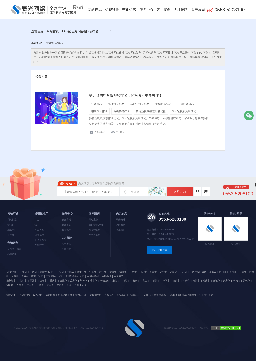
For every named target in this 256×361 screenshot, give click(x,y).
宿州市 (176, 280)
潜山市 (50, 285)
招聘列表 (66, 249)
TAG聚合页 (69, 31)
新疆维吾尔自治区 (74, 276)
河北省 (23, 272)
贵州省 (232, 272)
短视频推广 (112, 19)
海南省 (212, 272)
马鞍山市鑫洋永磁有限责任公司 (185, 294)
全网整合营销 (14, 249)
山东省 (143, 272)
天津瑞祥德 (160, 294)
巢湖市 (226, 280)
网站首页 (78, 9)
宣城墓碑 (121, 294)
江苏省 (92, 272)
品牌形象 (12, 254)
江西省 (133, 272)
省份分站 (11, 272)
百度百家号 (40, 239)
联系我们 (120, 229)
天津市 (33, 280)
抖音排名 (96, 103)
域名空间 (12, 229)
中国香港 (106, 276)
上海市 (43, 280)
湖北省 (163, 272)
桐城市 (236, 280)
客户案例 (163, 10)
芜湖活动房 (95, 294)
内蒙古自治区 (47, 272)
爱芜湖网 (37, 294)
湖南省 (173, 272)
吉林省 (70, 272)
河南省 (153, 272)
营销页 (10, 224)
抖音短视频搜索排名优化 (151, 111)
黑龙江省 (81, 272)
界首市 (19, 285)
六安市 (186, 280)
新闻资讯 (120, 224)
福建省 (122, 272)
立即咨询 (179, 191)
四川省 (222, 272)
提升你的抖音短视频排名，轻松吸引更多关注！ (125, 95)
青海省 (24, 276)
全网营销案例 (96, 224)
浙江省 (102, 272)
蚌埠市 (83, 280)
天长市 (246, 280)
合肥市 (63, 280)
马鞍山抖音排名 (139, 103)
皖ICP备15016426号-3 (91, 327)
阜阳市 (166, 280)
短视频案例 (94, 229)
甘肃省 (14, 276)
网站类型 (12, 219)
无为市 (60, 285)
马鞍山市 (104, 280)
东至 (84, 285)
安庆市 (136, 280)
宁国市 (30, 285)
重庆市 (53, 280)
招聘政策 (66, 244)
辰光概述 (120, 219)
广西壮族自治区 (198, 272)
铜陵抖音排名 (99, 111)
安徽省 (112, 272)
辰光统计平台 (65, 294)
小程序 (10, 234)
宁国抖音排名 (186, 103)
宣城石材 (133, 294)
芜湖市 (73, 280)
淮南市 (93, 280)
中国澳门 (118, 276)
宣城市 (216, 280)
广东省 (183, 272)
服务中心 (146, 10)
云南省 (242, 272)
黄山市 (146, 280)
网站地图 (203, 327)
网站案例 (93, 219)
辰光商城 (50, 294)
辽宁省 (60, 272)
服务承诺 (66, 219)
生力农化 (146, 294)
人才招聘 (181, 10)
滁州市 (156, 280)
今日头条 (39, 229)
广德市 (39, 285)
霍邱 (76, 285)
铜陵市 (126, 280)
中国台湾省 (93, 276)
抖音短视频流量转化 (184, 111)
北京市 (23, 280)
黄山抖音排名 (121, 111)
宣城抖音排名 (163, 103)
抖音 (37, 219)
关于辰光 (198, 10)
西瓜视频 (39, 234)
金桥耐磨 (209, 294)
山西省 (33, 272)
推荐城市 (11, 280)
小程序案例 (94, 234)
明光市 (9, 285)
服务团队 (66, 224)
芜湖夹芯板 (81, 294)
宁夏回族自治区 (54, 276)
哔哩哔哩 (39, 245)
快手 (37, 224)
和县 (69, 285)
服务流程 (66, 229)
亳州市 (196, 280)
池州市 (206, 280)
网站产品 (95, 10)
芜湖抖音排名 (116, 103)
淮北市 (115, 280)
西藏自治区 (37, 276)
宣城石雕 (109, 294)
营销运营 (129, 10)
